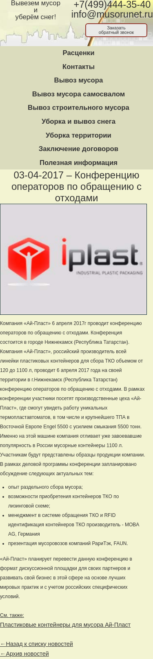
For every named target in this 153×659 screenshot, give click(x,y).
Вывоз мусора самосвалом (78, 94)
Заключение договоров (78, 149)
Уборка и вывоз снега (78, 121)
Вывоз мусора (78, 80)
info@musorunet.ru (112, 14)
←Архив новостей (24, 653)
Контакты (78, 67)
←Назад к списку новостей (36, 644)
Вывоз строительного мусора (78, 107)
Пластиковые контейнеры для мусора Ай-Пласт (65, 624)
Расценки (78, 53)
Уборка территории (78, 135)
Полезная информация (79, 163)
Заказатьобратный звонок (116, 30)
